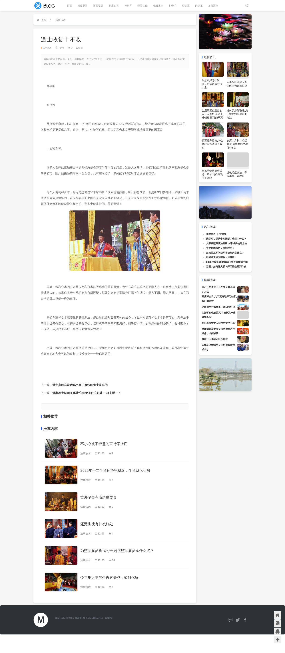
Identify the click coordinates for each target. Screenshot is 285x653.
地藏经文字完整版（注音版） (221, 257)
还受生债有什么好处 (96, 524)
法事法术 (60, 19)
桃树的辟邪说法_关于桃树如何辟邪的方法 (237, 114)
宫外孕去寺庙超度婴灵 (98, 497)
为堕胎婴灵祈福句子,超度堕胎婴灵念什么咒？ (117, 550)
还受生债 (142, 5)
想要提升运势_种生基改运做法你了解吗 (212, 144)
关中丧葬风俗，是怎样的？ (220, 248)
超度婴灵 (82, 5)
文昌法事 (213, 5)
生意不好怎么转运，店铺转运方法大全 (212, 84)
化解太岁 (158, 5)
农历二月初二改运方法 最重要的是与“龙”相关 (237, 144)
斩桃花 (198, 5)
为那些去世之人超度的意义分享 (218, 323)
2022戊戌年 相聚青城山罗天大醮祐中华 (227, 262)
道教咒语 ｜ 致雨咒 (216, 234)
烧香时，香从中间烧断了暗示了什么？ (226, 238)
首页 (69, 5)
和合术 (172, 5)
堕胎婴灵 (98, 5)
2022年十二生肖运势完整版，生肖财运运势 (115, 470)
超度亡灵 (114, 5)
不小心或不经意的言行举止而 (104, 444)
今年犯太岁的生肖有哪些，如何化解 (109, 577)
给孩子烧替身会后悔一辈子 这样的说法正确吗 (212, 174)
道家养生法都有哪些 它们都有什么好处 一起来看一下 (86, 393)
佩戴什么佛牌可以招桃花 (215, 339)
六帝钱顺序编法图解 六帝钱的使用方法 (226, 243)
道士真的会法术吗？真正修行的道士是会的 (80, 385)
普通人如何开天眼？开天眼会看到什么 (226, 266)
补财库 (128, 5)
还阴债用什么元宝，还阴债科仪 (218, 307)
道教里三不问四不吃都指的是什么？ (225, 252)
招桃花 (185, 5)
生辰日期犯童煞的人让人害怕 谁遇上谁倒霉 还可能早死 (212, 114)
